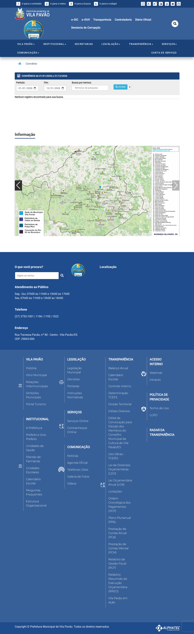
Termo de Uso (159, 408)
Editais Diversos (119, 411)
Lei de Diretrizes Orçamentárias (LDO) (119, 469)
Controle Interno (119, 386)
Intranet (155, 379)
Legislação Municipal (74, 370)
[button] (18, 185)
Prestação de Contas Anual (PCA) (117, 533)
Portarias (73, 386)
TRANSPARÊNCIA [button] (141, 44)
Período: (20, 82)
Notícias (72, 455)
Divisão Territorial (119, 404)
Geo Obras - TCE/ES (116, 456)
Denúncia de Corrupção (85, 27)
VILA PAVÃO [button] (26, 44)
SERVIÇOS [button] (169, 44)
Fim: (46, 82)
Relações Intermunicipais (37, 384)
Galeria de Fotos (78, 476)
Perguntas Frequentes (34, 492)
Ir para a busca (80, 4)
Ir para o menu (55, 4)
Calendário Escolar (33, 481)
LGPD (153, 415)
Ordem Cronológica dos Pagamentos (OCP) (119, 505)
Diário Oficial (143, 19)
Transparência (102, 19)
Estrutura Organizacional (36, 503)
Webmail (156, 373)
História (31, 368)
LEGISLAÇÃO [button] (111, 44)
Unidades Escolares (32, 470)
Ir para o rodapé (105, 4)
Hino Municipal (36, 375)
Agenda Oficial (77, 462)
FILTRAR (120, 87)
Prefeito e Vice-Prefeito (36, 437)
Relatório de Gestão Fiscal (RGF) (117, 563)
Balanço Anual (118, 368)
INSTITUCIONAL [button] (54, 44)
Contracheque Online (77, 430)
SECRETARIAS (84, 44)
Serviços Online (77, 421)
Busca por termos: (81, 82)
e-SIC (74, 19)
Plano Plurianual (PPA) (119, 520)
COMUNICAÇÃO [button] (28, 52)
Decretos (73, 379)
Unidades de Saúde (35, 448)
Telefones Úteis (77, 469)
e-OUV (86, 19)
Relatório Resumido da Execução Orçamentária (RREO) (117, 583)
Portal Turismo (36, 404)
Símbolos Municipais (33, 395)
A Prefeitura (34, 428)
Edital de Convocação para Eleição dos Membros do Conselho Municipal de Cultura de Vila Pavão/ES (120, 432)
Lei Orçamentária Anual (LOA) (120, 482)
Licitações (115, 491)
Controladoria (123, 19)
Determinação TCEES (118, 395)
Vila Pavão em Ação (117, 600)
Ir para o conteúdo (29, 4)
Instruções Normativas (75, 395)
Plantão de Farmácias (33, 459)
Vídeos (71, 483)
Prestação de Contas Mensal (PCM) (118, 548)
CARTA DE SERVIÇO (164, 52)
